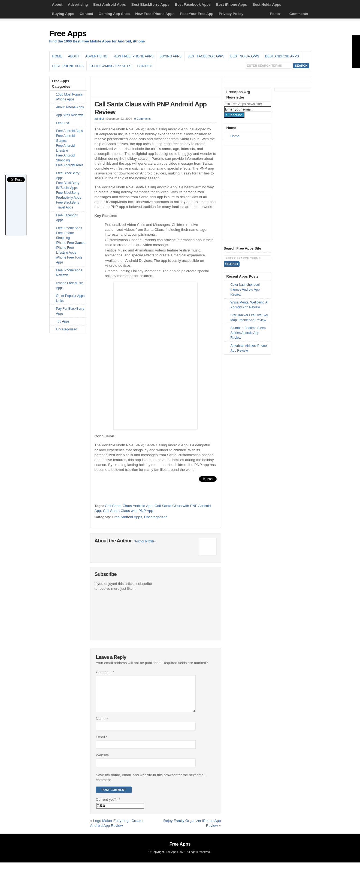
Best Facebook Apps (193, 4)
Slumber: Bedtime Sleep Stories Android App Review (248, 333)
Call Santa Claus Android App (129, 506)
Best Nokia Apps (266, 4)
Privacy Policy (231, 14)
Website (102, 762)
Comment (105, 672)
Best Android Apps (109, 4)
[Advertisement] (247, 37)
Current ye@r (108, 806)
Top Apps (62, 321)
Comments (298, 14)
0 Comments (142, 118)
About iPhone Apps (70, 107)
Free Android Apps (127, 517)
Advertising (78, 4)
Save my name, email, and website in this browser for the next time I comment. (151, 783)
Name (102, 725)
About (57, 4)
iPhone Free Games (70, 243)
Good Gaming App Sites (110, 66)
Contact (86, 14)
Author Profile (145, 541)
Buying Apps (63, 14)
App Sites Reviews (69, 115)
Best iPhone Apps (231, 4)
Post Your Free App (196, 14)
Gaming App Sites (114, 14)
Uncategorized (156, 517)
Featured (62, 123)
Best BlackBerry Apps (150, 4)
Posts (275, 14)
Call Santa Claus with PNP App (128, 511)
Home (57, 56)
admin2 (99, 118)
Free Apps (68, 33)
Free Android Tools (69, 165)
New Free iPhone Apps (154, 14)
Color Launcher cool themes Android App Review (245, 289)
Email (101, 743)
